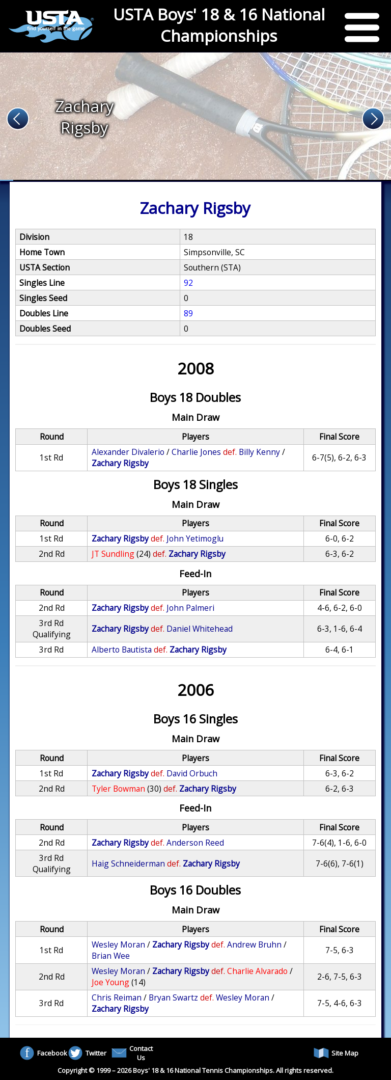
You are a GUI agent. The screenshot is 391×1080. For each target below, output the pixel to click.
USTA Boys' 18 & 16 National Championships (219, 25)
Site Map (336, 1053)
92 (188, 282)
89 (188, 313)
